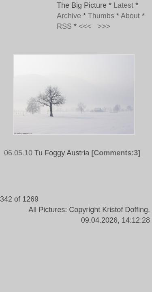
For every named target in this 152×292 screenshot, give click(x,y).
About (130, 16)
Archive (69, 16)
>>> (104, 26)
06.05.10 (18, 153)
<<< (85, 26)
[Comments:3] (115, 153)
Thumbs (101, 16)
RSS (64, 26)
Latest (123, 5)
